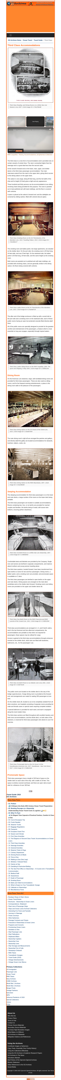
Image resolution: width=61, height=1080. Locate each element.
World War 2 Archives (13, 986)
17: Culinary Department (16, 852)
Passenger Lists (12, 972)
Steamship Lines (13, 943)
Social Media (12, 1067)
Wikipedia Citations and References (19, 1037)
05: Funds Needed (14, 822)
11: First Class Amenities (16, 836)
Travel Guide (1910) (14, 957)
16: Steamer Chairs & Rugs (17, 850)
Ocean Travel (27, 40)
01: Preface (12, 803)
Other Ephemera (13, 918)
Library (9, 1002)
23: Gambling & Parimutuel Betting (19, 866)
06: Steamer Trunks (14, 824)
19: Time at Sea (13, 857)
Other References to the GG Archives (20, 1064)
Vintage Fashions (12, 990)
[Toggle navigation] (10, 35)
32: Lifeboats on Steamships (17, 887)
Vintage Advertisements (16, 960)
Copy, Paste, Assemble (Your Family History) (22, 1048)
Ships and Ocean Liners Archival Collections (22, 908)
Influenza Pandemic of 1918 (15, 997)
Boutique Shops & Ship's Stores (18, 897)
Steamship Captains (14, 939)
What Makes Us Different (16, 1032)
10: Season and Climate (16, 834)
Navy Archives (11, 979)
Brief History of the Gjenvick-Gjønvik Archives (22, 1060)
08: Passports (12, 829)
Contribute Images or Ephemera (18, 1046)
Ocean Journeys (13, 915)
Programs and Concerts (16, 925)
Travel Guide (38, 40)
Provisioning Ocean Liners (16, 927)
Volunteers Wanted (14, 1057)
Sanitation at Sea (13, 929)
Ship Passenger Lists (15, 932)
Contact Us (11, 1023)
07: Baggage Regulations (16, 827)
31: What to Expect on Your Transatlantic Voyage (24, 885)
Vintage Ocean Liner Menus (17, 962)
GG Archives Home (14, 40)
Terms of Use (12, 1020)
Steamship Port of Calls (15, 948)
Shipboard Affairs (13, 936)
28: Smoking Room (14, 880)
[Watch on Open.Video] (15, 150)
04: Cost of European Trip (16, 820)
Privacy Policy (12, 1018)
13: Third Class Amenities (16, 843)
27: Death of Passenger (16, 878)
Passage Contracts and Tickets (18, 920)
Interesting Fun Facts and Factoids (19, 911)
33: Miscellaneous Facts (16, 889)
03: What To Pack (14, 813)
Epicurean (10, 993)
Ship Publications (14, 934)
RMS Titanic (12, 953)
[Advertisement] (30, 19)
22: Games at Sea (14, 864)
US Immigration (12, 969)
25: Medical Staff (13, 873)
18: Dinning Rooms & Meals (17, 855)
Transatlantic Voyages (15, 955)
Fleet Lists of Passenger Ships (18, 906)
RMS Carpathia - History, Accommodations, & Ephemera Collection (30, 130)
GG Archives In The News (16, 1055)
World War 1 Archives (13, 983)
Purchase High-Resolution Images (19, 1030)
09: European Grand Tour (16, 831)
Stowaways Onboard (15, 950)
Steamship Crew (13, 941)
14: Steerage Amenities (15, 845)
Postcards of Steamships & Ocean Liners (21, 922)
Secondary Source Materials (17, 1027)
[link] (10, 130)
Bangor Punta (11, 988)
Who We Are (12, 1016)
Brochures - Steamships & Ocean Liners (21, 901)
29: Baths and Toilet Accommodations (20, 883)
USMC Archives (12, 981)
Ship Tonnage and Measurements (19, 946)
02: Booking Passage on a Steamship (21, 808)
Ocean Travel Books (14, 899)
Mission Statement (14, 1062)
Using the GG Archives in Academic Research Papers (25, 1053)
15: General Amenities (15, 848)
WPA (8, 995)
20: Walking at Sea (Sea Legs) (18, 859)
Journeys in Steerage (15, 913)
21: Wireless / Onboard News (17, 862)
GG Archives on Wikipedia (16, 1034)
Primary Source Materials (16, 1025)
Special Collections (13, 1000)
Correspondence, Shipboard (17, 904)
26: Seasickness (13, 876)
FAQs (8, 1004)
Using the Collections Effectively (18, 1050)
